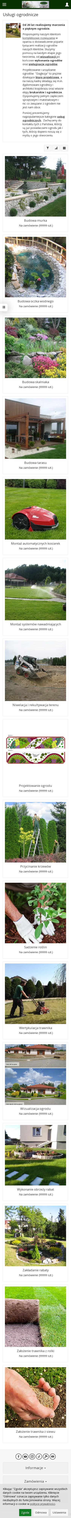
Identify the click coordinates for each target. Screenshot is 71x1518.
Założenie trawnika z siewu (35, 1431)
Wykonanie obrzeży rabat (35, 1189)
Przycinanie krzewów (35, 866)
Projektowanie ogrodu (35, 785)
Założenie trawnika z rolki (35, 1351)
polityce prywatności (42, 1504)
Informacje (35, 1468)
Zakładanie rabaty (36, 1270)
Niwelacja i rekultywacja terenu (35, 705)
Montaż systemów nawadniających (35, 624)
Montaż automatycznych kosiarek (35, 543)
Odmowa (41, 1512)
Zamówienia (35, 1481)
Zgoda (25, 1512)
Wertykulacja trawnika (35, 1028)
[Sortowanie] (56, 148)
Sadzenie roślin (35, 947)
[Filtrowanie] (47, 148)
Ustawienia (59, 1512)
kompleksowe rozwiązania (39, 38)
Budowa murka (35, 220)
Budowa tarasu (35, 462)
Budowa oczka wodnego (36, 301)
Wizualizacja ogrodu (35, 1108)
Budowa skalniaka (35, 382)
